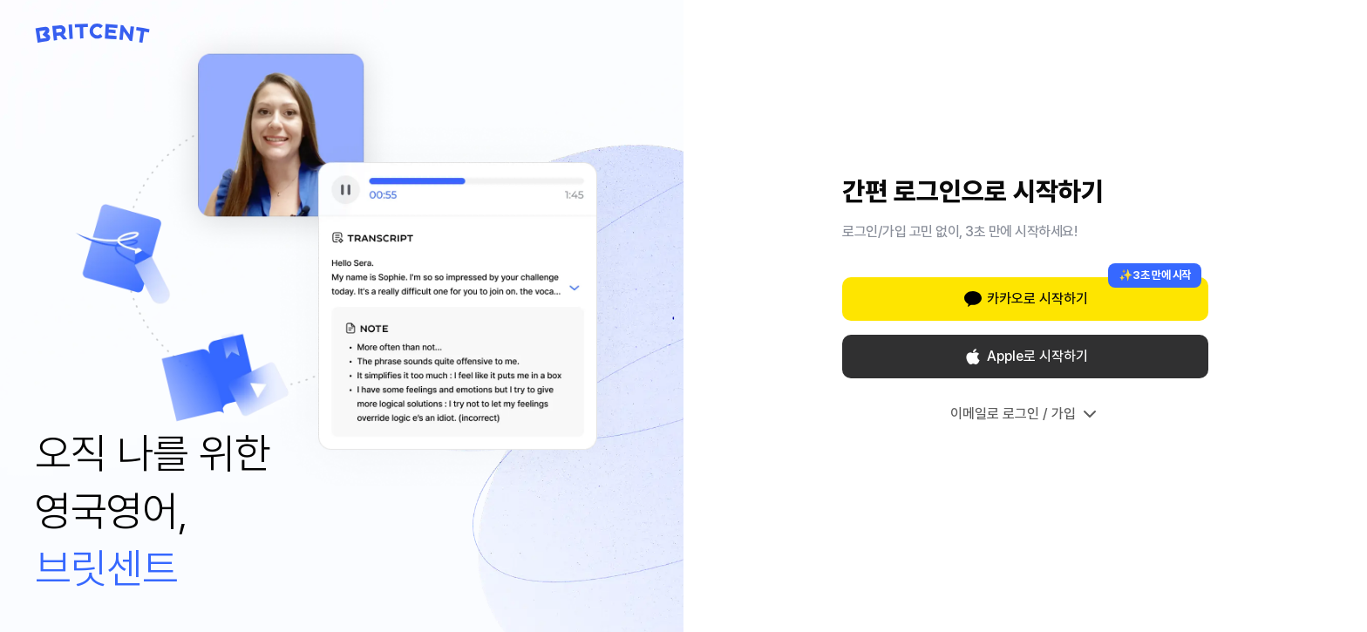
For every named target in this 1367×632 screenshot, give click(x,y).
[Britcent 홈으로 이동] (93, 33)
